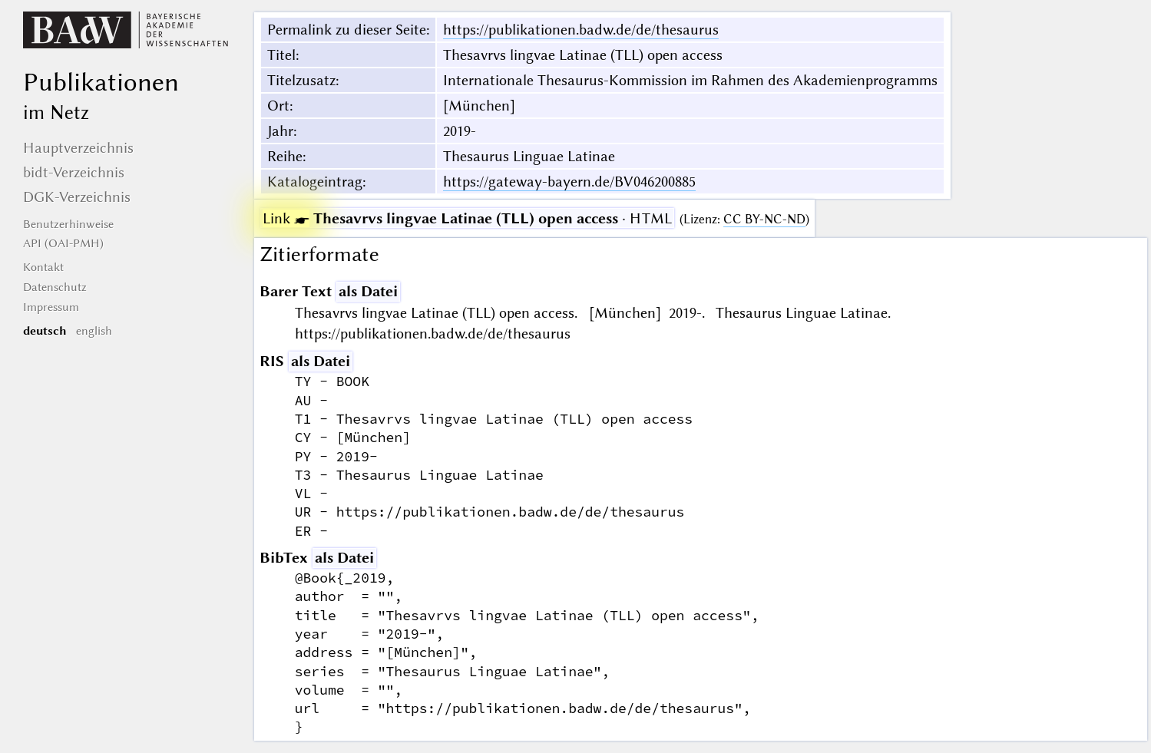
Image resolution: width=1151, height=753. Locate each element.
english (94, 331)
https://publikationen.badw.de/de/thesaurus (581, 29)
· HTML (467, 218)
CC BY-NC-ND (764, 219)
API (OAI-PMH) (63, 243)
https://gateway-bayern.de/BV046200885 (569, 181)
